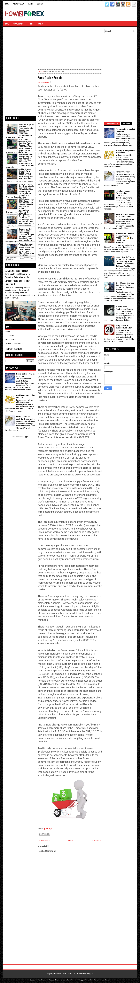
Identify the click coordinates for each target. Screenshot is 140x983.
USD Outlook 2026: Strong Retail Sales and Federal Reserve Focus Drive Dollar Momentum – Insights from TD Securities (19, 205)
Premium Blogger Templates (82, 980)
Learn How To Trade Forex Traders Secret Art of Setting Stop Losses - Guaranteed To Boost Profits (125, 261)
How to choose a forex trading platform (123, 193)
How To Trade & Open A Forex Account (125, 215)
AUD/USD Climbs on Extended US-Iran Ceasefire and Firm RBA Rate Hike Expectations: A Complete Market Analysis (20, 160)
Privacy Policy (18, 4)
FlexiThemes (42, 980)
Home (7, 4)
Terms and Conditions (13, 343)
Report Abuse (13, 348)
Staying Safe (121, 306)
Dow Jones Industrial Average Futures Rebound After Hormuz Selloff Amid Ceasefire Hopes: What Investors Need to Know (19, 145)
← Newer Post (44, 840)
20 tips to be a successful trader (124, 327)
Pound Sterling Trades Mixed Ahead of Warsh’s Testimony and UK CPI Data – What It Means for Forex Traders (26, 249)
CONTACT (40, 4)
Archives (126, 123)
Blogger (25, 437)
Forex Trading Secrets (50, 77)
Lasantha (66, 980)
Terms (30, 4)
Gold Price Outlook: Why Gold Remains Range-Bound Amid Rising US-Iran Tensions (26, 174)
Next (32, 258)
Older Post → (96, 840)
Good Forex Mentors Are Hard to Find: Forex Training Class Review (125, 286)
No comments (43, 82)
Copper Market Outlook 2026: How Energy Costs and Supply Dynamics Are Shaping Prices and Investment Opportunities (20, 235)
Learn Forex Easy (68, 974)
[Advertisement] (102, 14)
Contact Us (9, 335)
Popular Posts (112, 123)
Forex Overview (23, 416)
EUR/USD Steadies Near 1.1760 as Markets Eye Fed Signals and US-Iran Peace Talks (26, 218)
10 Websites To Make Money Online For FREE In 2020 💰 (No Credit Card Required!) (125, 238)
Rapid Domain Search (102, 980)
